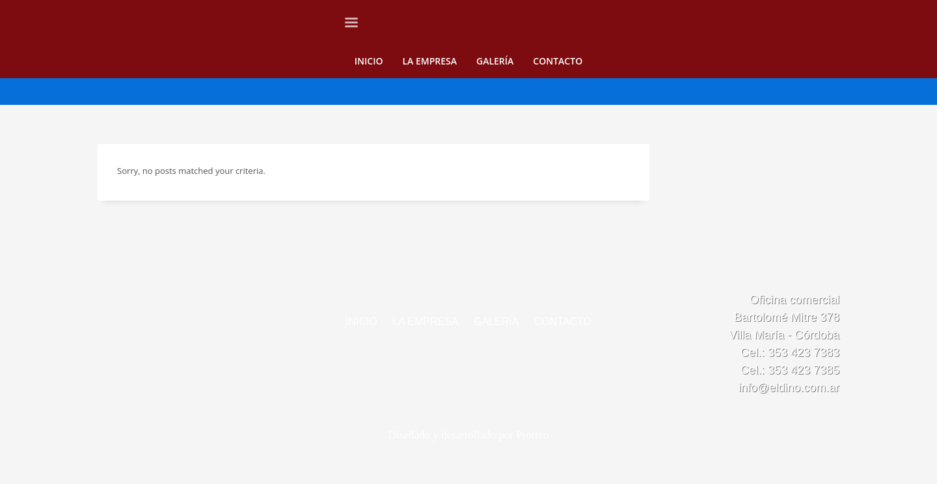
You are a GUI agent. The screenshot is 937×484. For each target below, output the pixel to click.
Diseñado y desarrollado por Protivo (468, 435)
